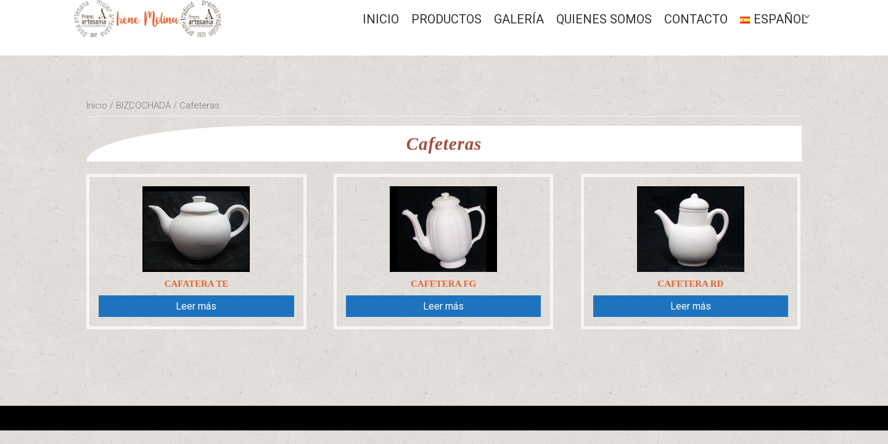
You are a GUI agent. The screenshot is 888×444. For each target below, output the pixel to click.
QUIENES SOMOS (604, 19)
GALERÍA (519, 19)
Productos (446, 19)
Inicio (381, 19)
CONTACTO (696, 19)
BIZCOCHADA (143, 105)
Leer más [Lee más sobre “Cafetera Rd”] (690, 306)
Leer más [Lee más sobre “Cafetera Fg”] (443, 306)
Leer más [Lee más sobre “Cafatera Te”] (196, 306)
